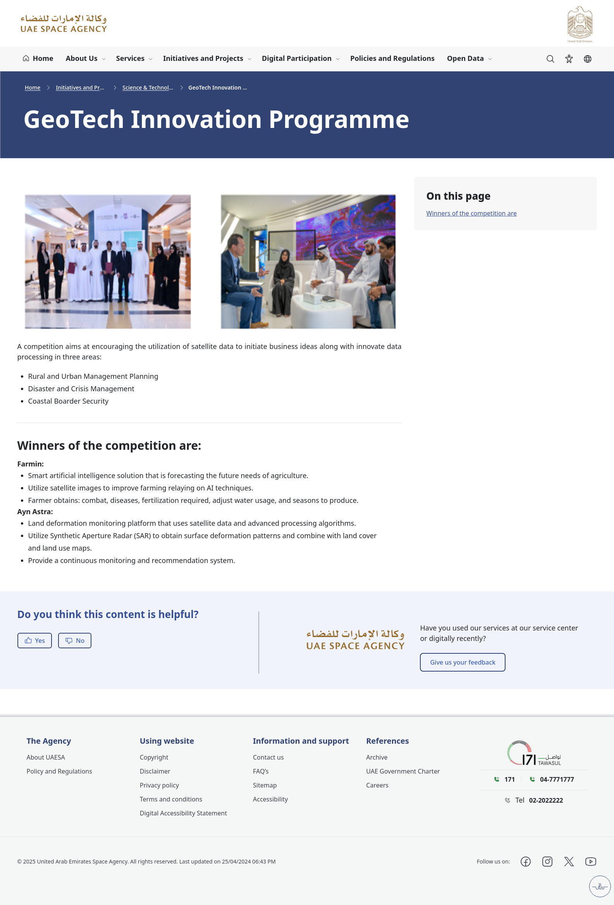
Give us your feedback (462, 662)
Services (130, 58)
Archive (376, 757)
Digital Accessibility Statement (183, 813)
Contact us (268, 757)
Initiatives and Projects (203, 58)
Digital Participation (297, 58)
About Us (82, 58)
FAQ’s (260, 771)
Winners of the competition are (472, 213)
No (74, 640)
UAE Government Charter (403, 771)
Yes (34, 640)
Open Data (465, 58)
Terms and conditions (171, 799)
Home (32, 87)
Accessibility (270, 799)
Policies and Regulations (392, 58)
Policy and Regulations (59, 771)
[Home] (37, 59)
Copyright (154, 757)
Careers (377, 785)
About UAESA (46, 757)
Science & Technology (148, 87)
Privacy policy (159, 785)
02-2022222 (546, 800)
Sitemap (265, 785)
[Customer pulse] (600, 886)
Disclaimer (155, 771)
